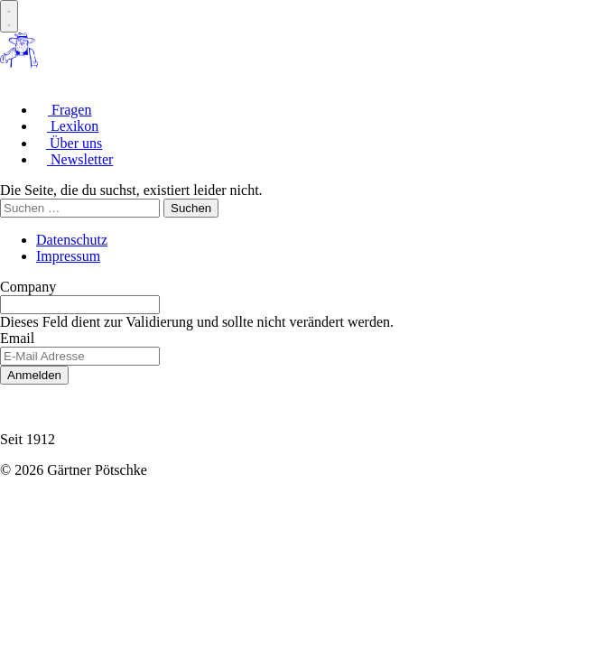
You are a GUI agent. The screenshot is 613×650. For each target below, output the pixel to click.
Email (17, 338)
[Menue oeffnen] (9, 16)
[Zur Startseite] (19, 62)
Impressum (68, 256)
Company (28, 286)
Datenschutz (71, 239)
